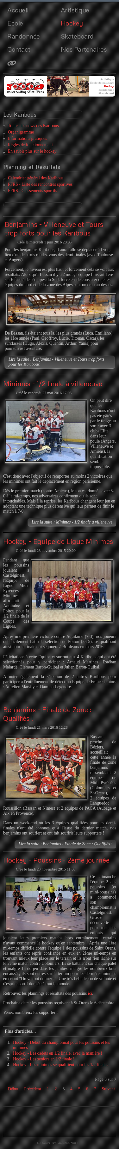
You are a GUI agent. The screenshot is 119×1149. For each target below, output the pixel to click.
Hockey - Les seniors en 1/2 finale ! (43, 1059)
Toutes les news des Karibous (33, 125)
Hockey (72, 23)
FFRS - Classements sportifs (32, 190)
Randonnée (23, 36)
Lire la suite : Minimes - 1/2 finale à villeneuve (72, 522)
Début (13, 1089)
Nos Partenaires (84, 49)
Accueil (17, 10)
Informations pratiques (27, 138)
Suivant (108, 1089)
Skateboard (77, 36)
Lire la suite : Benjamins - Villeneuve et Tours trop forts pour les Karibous (56, 362)
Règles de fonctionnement (30, 144)
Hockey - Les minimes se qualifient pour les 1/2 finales (60, 1064)
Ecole (15, 23)
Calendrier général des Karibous (36, 178)
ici (90, 993)
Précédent (32, 1089)
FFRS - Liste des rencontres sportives (40, 184)
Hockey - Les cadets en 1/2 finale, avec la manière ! (57, 1053)
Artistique (75, 10)
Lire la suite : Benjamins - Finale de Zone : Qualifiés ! (66, 844)
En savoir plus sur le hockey (32, 151)
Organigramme (21, 132)
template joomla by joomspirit (60, 1143)
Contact (18, 49)
